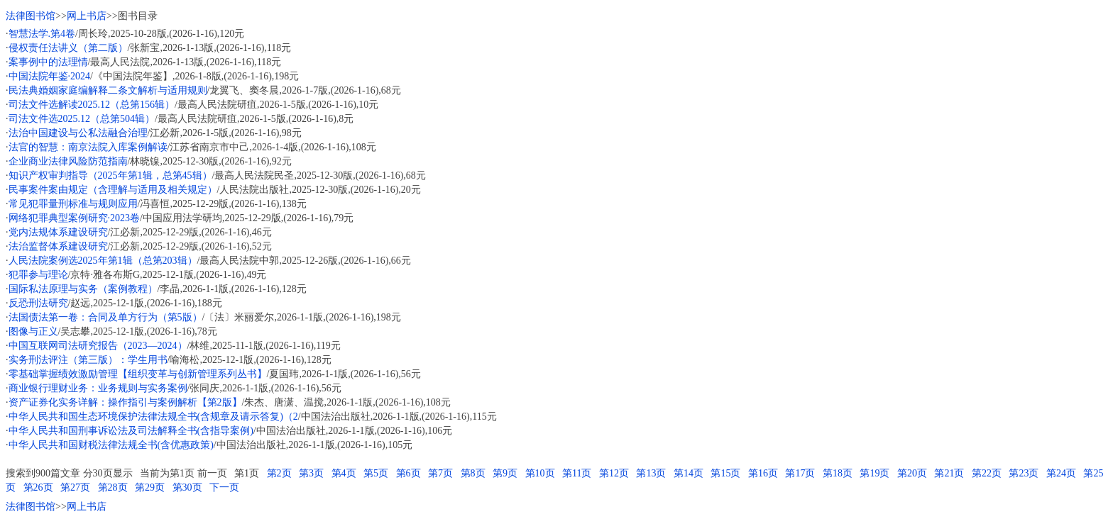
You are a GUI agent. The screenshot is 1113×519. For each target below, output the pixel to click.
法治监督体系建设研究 (58, 246)
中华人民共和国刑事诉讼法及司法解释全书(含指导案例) (131, 430)
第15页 (725, 473)
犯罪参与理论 (38, 274)
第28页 (113, 487)
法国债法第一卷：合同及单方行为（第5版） (105, 317)
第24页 (1061, 473)
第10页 (540, 473)
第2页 (279, 473)
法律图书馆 (30, 16)
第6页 (408, 473)
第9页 (505, 473)
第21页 (949, 473)
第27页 (75, 487)
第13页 (651, 473)
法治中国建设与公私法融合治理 (78, 133)
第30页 (187, 487)
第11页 (576, 473)
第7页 (440, 473)
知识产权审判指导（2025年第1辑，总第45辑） (110, 175)
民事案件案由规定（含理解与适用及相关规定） (113, 189)
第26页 (38, 487)
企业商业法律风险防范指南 (68, 161)
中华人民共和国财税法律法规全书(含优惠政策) (111, 445)
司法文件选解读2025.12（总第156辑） (92, 104)
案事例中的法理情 (48, 62)
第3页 (311, 473)
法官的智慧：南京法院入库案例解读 (88, 147)
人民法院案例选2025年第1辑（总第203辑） (103, 260)
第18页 (837, 473)
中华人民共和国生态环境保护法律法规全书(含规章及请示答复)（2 (153, 416)
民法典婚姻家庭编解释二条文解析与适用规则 (108, 90)
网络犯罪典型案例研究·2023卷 (75, 218)
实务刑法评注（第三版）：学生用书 (88, 360)
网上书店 (86, 16)
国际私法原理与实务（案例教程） (83, 289)
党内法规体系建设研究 (58, 232)
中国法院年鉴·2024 (50, 76)
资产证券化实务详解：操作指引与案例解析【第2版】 (125, 402)
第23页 (1023, 473)
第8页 (473, 473)
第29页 (150, 487)
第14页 (688, 473)
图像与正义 (33, 331)
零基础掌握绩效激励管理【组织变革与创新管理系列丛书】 (138, 374)
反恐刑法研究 (38, 303)
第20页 (912, 473)
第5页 (375, 473)
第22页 (987, 473)
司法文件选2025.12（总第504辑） (82, 118)
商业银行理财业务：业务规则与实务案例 (98, 388)
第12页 (614, 473)
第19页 (874, 473)
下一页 (224, 487)
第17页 (800, 473)
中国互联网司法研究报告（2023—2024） (98, 345)
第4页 (343, 473)
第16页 (763, 473)
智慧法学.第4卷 (42, 33)
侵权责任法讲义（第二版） (68, 48)
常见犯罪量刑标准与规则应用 (73, 204)
